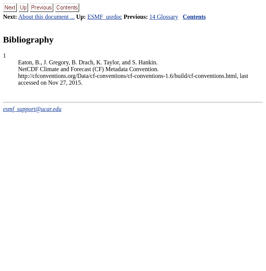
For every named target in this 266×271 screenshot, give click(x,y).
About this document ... (46, 17)
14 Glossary (163, 17)
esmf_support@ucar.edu (32, 109)
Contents (194, 17)
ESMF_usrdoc (104, 17)
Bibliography (28, 39)
